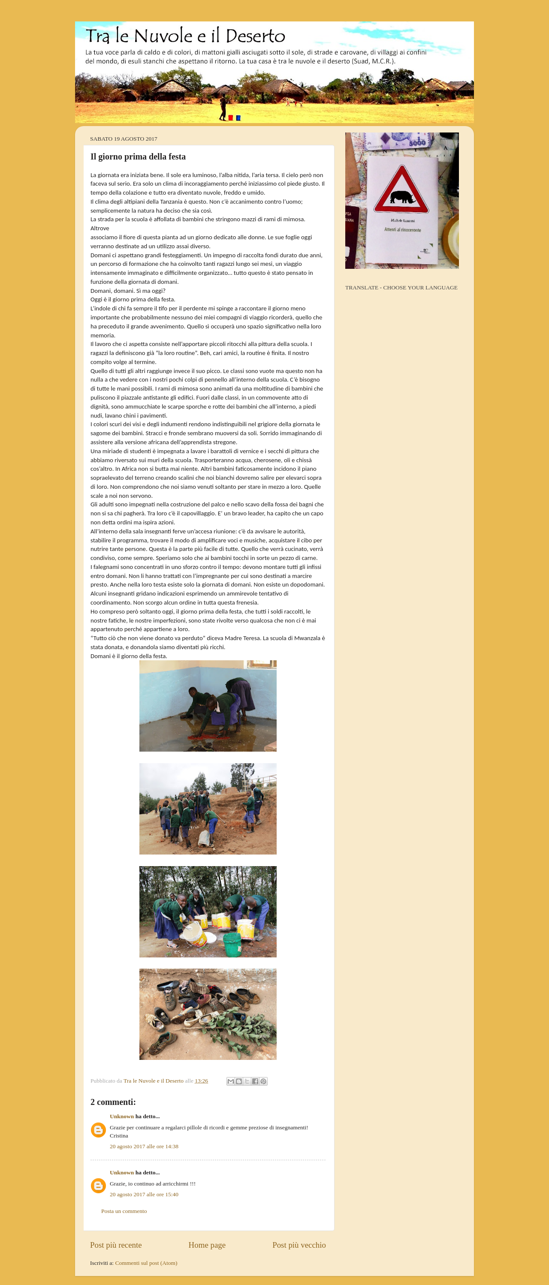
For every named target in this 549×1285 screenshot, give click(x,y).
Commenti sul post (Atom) (146, 1263)
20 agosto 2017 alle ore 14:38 (144, 1146)
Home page (207, 1244)
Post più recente (116, 1244)
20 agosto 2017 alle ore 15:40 (144, 1194)
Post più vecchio (299, 1244)
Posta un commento (124, 1211)
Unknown (122, 1116)
